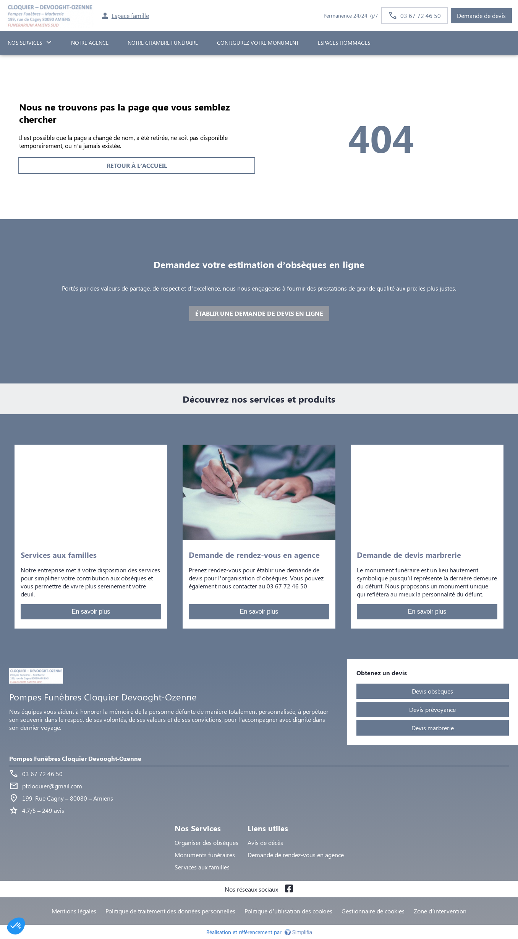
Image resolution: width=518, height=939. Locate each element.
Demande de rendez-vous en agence (296, 855)
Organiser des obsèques (206, 842)
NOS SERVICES (25, 42)
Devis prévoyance (432, 709)
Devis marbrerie (432, 728)
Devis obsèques (432, 691)
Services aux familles (202, 867)
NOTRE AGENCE (89, 42)
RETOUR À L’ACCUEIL (137, 165)
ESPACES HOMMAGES (344, 42)
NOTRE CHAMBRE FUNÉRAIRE (163, 42)
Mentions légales (74, 911)
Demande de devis (481, 15)
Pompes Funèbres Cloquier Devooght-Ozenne (75, 758)
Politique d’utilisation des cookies (288, 911)
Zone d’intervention (440, 911)
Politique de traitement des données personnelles (170, 911)
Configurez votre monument (258, 42)
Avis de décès (265, 842)
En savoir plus (91, 611)
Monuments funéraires (205, 855)
